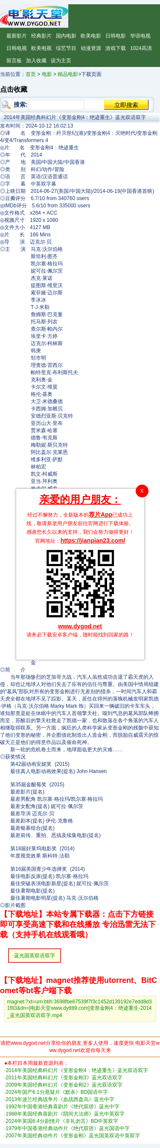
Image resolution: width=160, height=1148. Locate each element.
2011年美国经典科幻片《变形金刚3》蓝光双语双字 (64, 1078)
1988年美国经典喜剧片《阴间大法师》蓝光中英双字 (65, 1114)
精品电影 (68, 74)
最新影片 (16, 36)
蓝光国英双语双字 (34, 956)
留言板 (14, 61)
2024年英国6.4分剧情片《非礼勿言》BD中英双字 (62, 1121)
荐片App (100, 514)
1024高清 (141, 48)
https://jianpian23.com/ (93, 540)
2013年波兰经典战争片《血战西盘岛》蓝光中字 (60, 1099)
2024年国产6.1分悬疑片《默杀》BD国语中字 (57, 1092)
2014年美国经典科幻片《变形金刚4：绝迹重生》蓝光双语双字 (77, 1070)
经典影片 (41, 36)
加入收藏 (36, 61)
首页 (31, 74)
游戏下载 (115, 48)
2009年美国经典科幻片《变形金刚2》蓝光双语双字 (64, 1085)
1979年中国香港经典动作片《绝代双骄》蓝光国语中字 (68, 1128)
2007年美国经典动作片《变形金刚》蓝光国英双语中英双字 (73, 1136)
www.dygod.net (80, 626)
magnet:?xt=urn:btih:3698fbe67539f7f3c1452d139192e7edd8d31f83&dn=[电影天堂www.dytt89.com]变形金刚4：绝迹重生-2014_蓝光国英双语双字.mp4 (79, 1008)
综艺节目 (66, 48)
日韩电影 (115, 36)
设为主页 (61, 61)
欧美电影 (91, 36)
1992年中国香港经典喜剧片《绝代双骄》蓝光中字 (62, 1107)
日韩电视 (16, 48)
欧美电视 (41, 48)
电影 (47, 74)
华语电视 (140, 36)
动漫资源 (91, 48)
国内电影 (66, 36)
